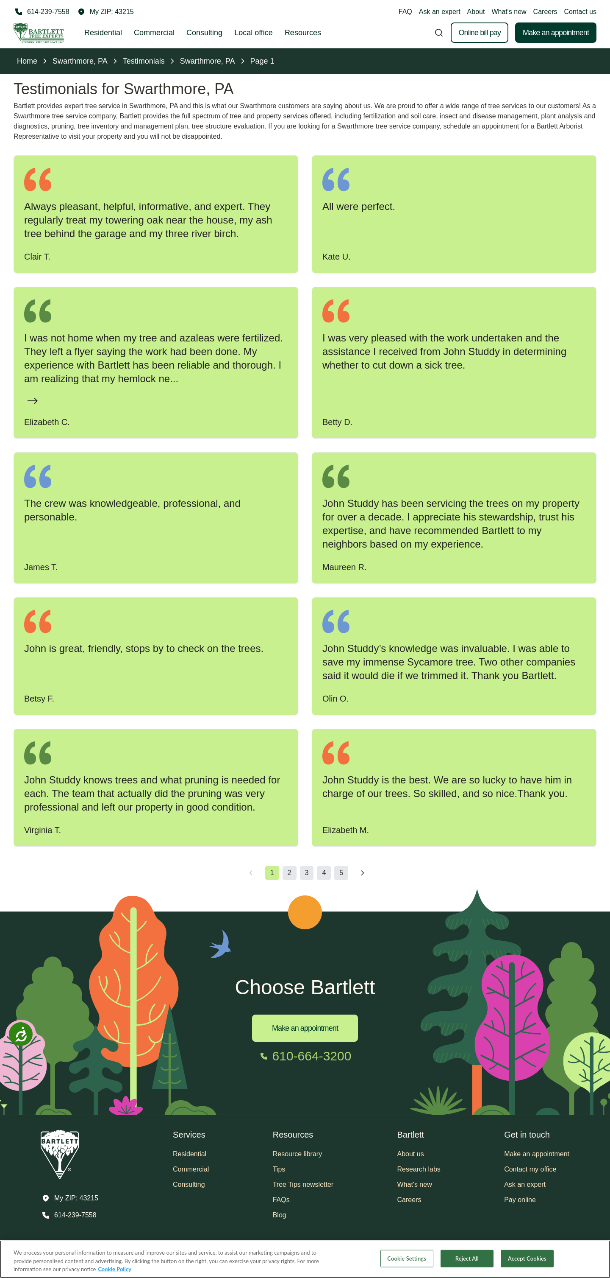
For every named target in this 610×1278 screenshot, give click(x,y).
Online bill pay (479, 32)
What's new (508, 11)
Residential (103, 32)
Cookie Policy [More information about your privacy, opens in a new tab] (114, 1269)
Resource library (297, 1154)
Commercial (154, 32)
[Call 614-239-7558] (41, 12)
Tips (279, 1169)
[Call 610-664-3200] (305, 1056)
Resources (303, 32)
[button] (106, 12)
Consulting (204, 32)
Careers (545, 11)
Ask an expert (439, 11)
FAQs (281, 1199)
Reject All (467, 1258)
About (476, 11)
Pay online (520, 1199)
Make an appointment (556, 32)
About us (410, 1154)
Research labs (419, 1169)
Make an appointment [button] (536, 1154)
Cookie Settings (406, 1258)
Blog (279, 1215)
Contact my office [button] (530, 1169)
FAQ (405, 11)
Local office (253, 32)
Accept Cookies (527, 1258)
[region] (305, 1259)
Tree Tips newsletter (303, 1184)
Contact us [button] (580, 11)
